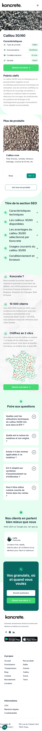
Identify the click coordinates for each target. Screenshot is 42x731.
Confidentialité (10, 713)
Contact (7, 676)
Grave (25, 676)
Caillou (26, 672)
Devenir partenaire (21, 593)
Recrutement (9, 679)
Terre (25, 679)
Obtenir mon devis (21, 68)
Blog (6, 672)
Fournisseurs (9, 664)
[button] (37, 5)
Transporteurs (10, 668)
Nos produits (28, 661)
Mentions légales (11, 709)
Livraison (8, 683)
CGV (6, 705)
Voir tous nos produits (21, 187)
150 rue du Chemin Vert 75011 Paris (29, 725)
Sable (25, 664)
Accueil (7, 661)
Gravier (26, 668)
